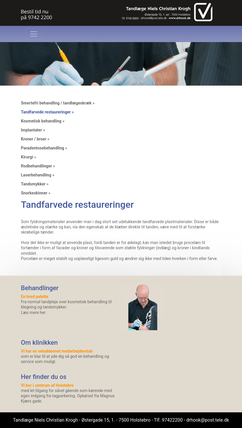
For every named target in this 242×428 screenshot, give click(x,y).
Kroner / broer (33, 139)
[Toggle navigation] (34, 34)
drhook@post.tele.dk (207, 420)
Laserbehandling (36, 175)
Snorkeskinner (34, 193)
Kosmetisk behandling (41, 121)
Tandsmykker (33, 184)
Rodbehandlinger (36, 166)
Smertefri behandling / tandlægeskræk (56, 103)
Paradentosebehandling (42, 148)
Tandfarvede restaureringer (46, 112)
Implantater (31, 130)
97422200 (172, 420)
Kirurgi (27, 157)
